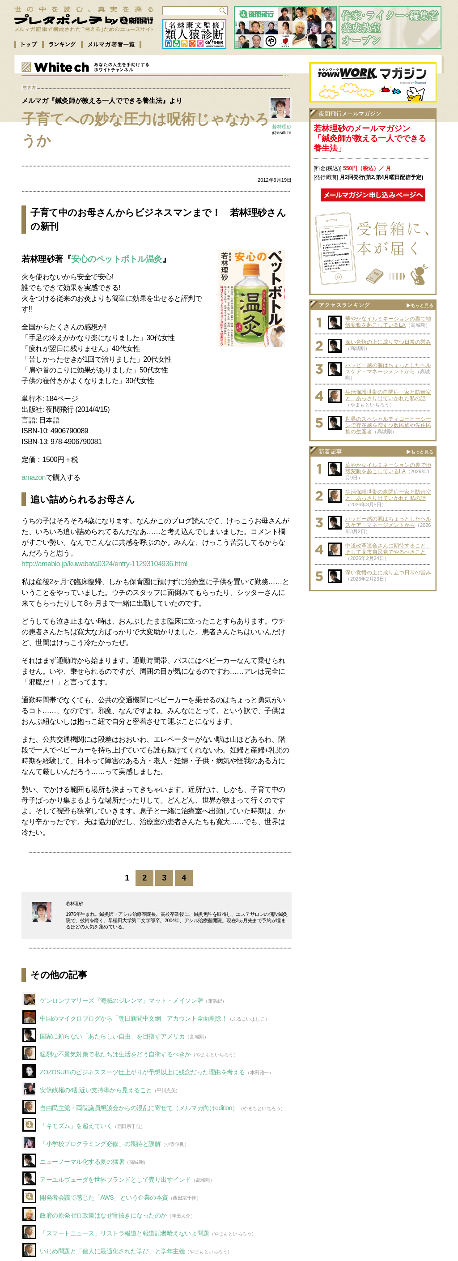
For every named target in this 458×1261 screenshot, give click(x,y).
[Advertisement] (373, 652)
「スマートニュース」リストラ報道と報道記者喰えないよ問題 (124, 1233)
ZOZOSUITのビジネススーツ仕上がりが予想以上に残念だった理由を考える (142, 1072)
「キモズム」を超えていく (76, 1125)
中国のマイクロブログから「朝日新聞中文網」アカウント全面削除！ (133, 1018)
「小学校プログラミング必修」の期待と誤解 (100, 1143)
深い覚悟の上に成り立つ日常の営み (388, 342)
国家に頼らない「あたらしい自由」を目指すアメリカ (112, 1036)
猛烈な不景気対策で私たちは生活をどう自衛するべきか (115, 1054)
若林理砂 (282, 126)
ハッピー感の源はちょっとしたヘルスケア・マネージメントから (388, 368)
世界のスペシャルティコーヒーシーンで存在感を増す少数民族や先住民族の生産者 (388, 425)
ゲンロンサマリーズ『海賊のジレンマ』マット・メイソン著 (121, 1000)
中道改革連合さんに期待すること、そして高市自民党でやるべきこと (388, 549)
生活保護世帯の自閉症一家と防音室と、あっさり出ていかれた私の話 (388, 395)
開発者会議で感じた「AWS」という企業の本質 (104, 1197)
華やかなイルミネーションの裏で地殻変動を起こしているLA (388, 322)
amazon (33, 477)
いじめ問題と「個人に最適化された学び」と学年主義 (112, 1251)
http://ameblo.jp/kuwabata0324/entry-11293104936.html (104, 564)
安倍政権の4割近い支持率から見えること (96, 1090)
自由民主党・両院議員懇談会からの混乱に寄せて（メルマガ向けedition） (139, 1107)
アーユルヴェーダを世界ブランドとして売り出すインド (115, 1179)
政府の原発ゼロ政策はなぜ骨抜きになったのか (103, 1215)
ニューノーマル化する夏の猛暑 (82, 1161)
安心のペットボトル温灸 (116, 259)
